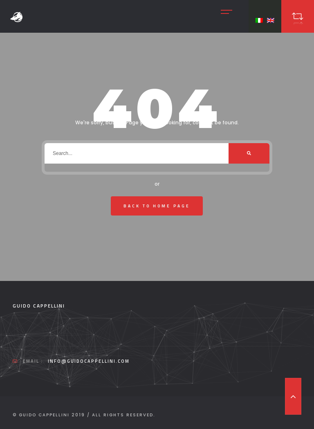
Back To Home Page (156, 206)
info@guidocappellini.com (89, 361)
